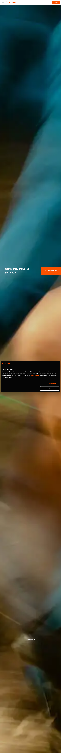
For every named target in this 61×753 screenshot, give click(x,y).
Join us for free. (52, 271)
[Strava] (11, 2)
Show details (52, 383)
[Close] (3, 2)
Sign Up (56, 2)
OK (50, 388)
